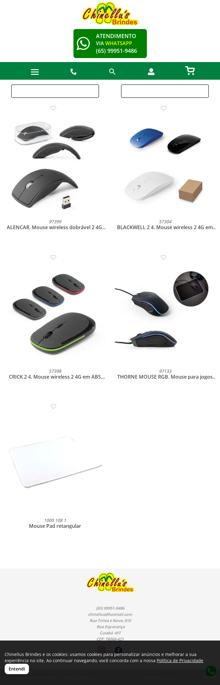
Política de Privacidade (180, 660)
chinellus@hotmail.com (110, 614)
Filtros (164, 91)
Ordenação (55, 91)
